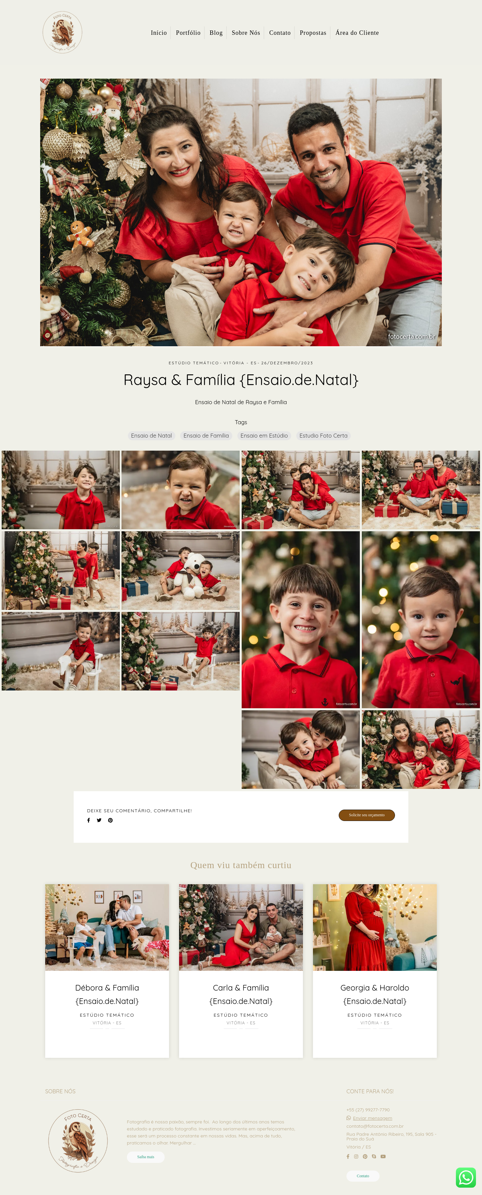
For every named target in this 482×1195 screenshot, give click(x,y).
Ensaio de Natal (151, 435)
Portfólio (188, 32)
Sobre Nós (246, 32)
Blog (216, 32)
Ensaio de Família (206, 435)
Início (159, 32)
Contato (280, 32)
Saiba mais (145, 1157)
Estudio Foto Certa (324, 435)
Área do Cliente (357, 32)
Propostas (313, 32)
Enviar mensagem (372, 1118)
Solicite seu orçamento (367, 815)
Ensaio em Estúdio (264, 435)
